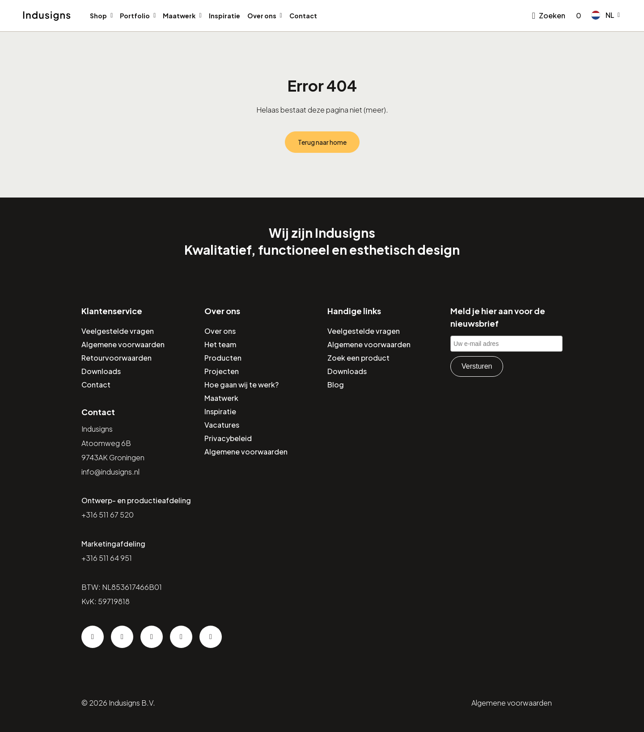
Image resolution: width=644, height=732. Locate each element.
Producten (223, 357)
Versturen (477, 366)
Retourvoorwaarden (116, 357)
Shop (98, 16)
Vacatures (221, 424)
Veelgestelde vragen (117, 331)
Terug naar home (322, 142)
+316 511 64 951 (106, 558)
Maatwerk (179, 16)
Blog (335, 384)
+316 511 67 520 (107, 514)
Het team (220, 344)
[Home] (46, 16)
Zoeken (552, 15)
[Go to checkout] (576, 15)
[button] (606, 15)
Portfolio (135, 16)
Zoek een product (358, 357)
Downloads (101, 371)
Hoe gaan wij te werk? (241, 384)
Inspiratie (224, 16)
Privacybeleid (228, 438)
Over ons (261, 16)
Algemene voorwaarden (123, 344)
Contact (303, 16)
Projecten (221, 371)
